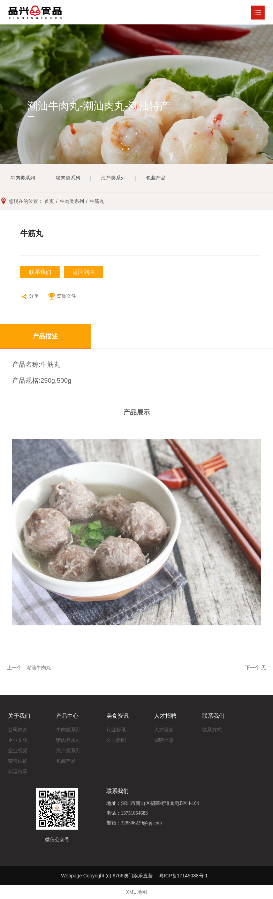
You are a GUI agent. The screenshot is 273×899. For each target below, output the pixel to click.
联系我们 (40, 272)
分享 (29, 296)
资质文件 (62, 296)
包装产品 (156, 178)
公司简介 (18, 729)
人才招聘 (165, 716)
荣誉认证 (18, 761)
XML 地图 (136, 892)
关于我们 (19, 716)
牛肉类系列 (22, 178)
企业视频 (18, 750)
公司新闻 (116, 740)
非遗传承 (18, 771)
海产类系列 (113, 178)
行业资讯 (116, 729)
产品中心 (67, 716)
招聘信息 (164, 740)
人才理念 (164, 729)
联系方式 (212, 729)
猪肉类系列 (68, 178)
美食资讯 (117, 716)
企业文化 (18, 740)
